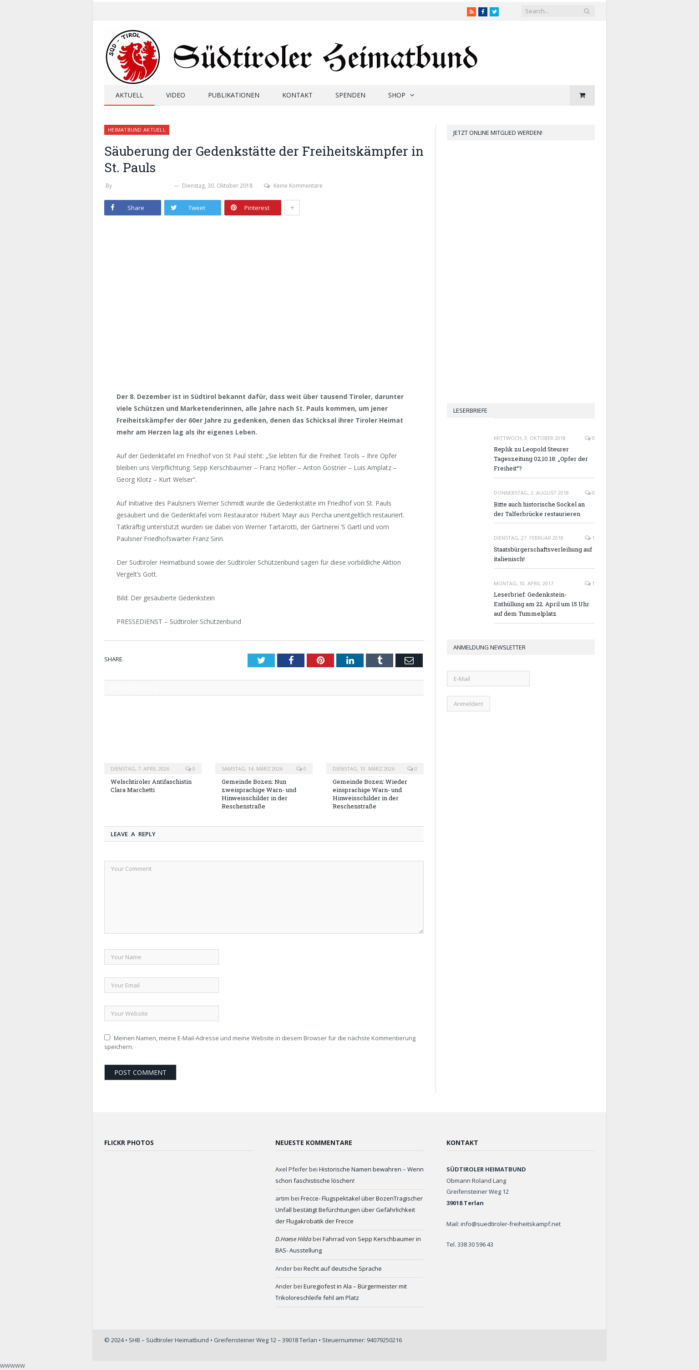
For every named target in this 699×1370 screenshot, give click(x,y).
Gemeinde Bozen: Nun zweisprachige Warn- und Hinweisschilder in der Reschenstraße (259, 794)
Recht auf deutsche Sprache (343, 1268)
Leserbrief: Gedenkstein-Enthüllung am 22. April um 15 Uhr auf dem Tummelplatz (541, 604)
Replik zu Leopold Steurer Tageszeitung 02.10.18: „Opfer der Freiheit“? (541, 458)
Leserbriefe (470, 410)
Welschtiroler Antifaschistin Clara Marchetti (151, 785)
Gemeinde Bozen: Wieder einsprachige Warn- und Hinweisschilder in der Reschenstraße (370, 794)
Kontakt (297, 95)
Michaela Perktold (143, 185)
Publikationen (233, 95)
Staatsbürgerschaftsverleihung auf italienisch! (543, 554)
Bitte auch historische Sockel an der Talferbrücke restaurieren (539, 509)
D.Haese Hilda (293, 1239)
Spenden (350, 95)
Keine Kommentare (293, 185)
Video (175, 95)
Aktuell (129, 95)
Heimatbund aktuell (137, 129)
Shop (396, 95)
